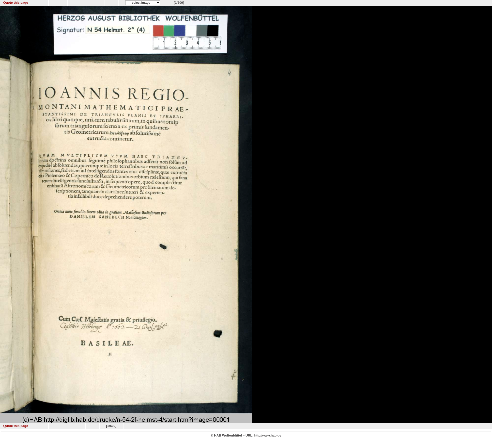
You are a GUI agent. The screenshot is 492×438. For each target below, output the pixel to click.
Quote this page (15, 2)
